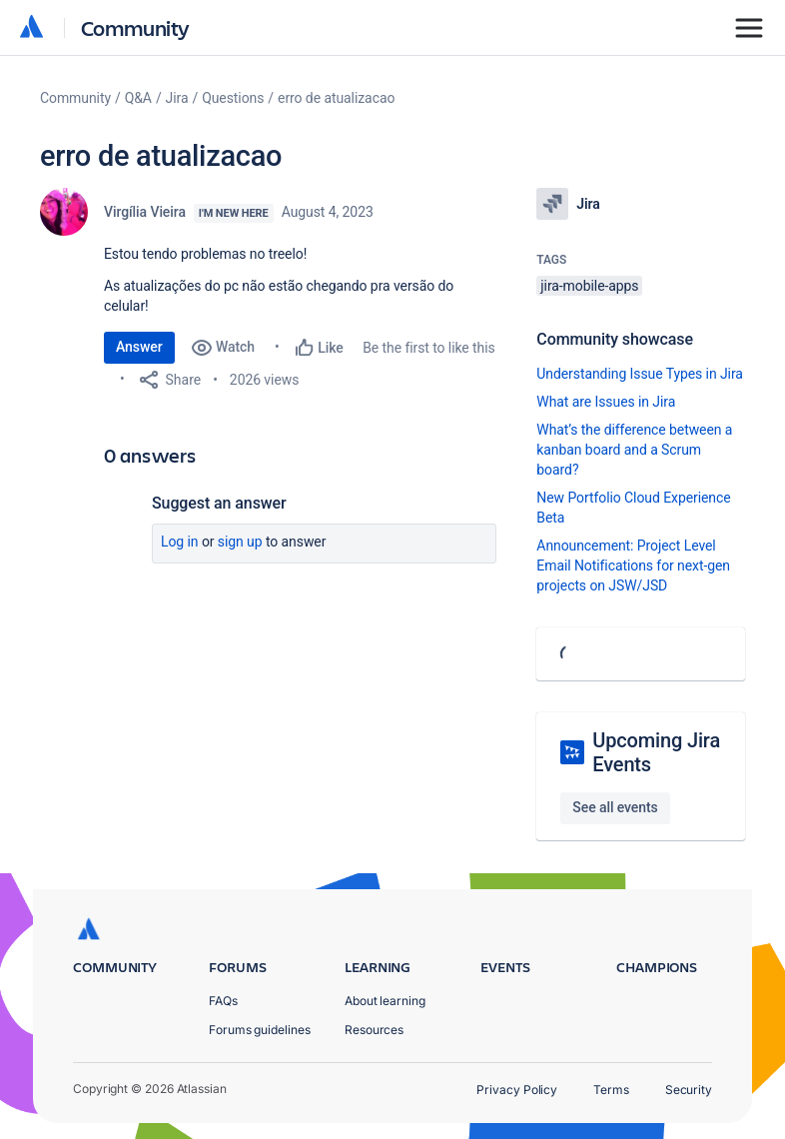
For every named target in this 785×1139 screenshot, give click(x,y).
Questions (233, 98)
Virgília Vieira (145, 212)
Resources (374, 1029)
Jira (177, 98)
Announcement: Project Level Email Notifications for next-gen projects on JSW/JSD (633, 565)
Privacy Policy (516, 1089)
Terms (611, 1089)
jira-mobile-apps (589, 286)
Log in (180, 542)
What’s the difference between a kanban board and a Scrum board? (634, 450)
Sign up (240, 542)
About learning (385, 1000)
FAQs (223, 1000)
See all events (614, 807)
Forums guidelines (260, 1029)
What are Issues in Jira (605, 402)
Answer (139, 347)
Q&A (138, 98)
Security (688, 1089)
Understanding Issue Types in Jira (639, 374)
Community (135, 27)
